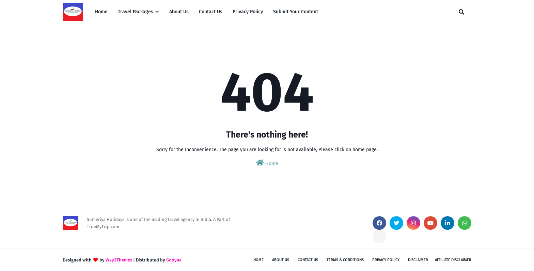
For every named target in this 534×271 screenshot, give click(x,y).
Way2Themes (119, 259)
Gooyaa (174, 259)
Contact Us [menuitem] (210, 12)
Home (267, 162)
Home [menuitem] (101, 12)
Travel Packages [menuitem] (135, 12)
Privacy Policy (385, 260)
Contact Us (308, 260)
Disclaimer (418, 260)
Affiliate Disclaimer (453, 260)
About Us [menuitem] (179, 12)
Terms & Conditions (345, 260)
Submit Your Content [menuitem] (295, 12)
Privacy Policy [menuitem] (248, 12)
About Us (280, 260)
